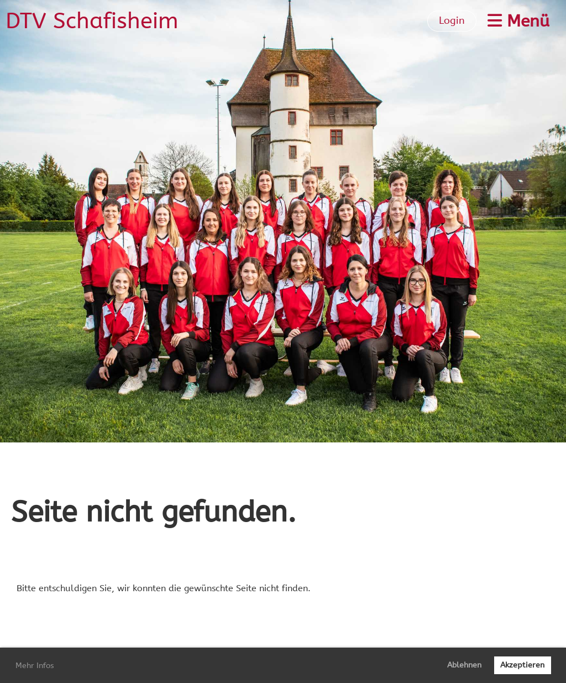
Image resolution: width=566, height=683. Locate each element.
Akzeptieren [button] (522, 665)
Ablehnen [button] (464, 665)
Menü (518, 21)
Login (452, 20)
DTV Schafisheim (92, 21)
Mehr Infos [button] (34, 665)
